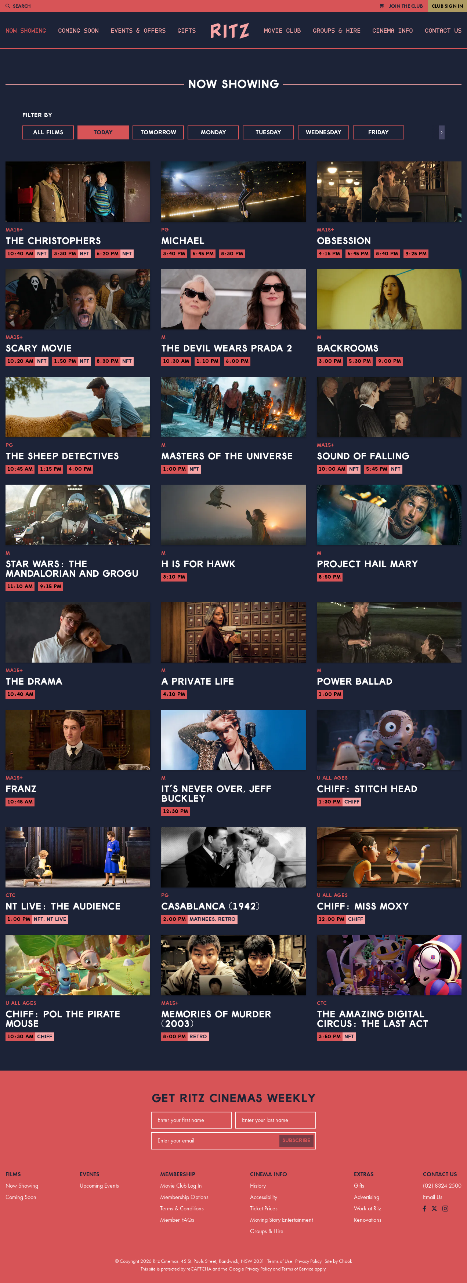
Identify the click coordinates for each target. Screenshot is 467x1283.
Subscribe (296, 1140)
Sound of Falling (363, 456)
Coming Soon (78, 31)
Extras (364, 1174)
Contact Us (443, 31)
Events (89, 1174)
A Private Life (197, 681)
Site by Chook (338, 1261)
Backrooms (348, 348)
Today (103, 132)
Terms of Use (279, 1261)
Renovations (367, 1220)
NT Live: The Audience (63, 906)
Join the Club (406, 6)
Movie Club (282, 31)
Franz (21, 789)
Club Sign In (447, 6)
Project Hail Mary (367, 564)
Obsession (344, 241)
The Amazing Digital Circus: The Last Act (372, 1019)
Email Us (432, 1197)
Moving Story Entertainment (281, 1220)
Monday (213, 132)
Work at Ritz (367, 1208)
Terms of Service (298, 1268)
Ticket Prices (264, 1208)
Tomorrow (158, 132)
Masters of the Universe (227, 456)
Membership (177, 1174)
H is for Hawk (198, 564)
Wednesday (323, 132)
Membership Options (184, 1197)
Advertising (366, 1197)
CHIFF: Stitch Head (367, 789)
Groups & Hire (337, 31)
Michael (182, 241)
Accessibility (263, 1197)
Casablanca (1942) (210, 906)
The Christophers (53, 241)
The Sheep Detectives (62, 456)
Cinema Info (392, 31)
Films (13, 1174)
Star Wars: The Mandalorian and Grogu (72, 569)
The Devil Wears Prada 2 (226, 348)
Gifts (186, 31)
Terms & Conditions (182, 1208)
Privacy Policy (308, 1261)
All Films (48, 132)
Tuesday (268, 132)
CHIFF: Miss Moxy (363, 906)
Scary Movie (39, 348)
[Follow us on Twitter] (434, 1209)
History (258, 1185)
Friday (378, 132)
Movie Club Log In (181, 1185)
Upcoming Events (99, 1185)
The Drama (34, 681)
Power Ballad (354, 681)
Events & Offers (138, 31)
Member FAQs (177, 1220)
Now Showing (26, 31)
